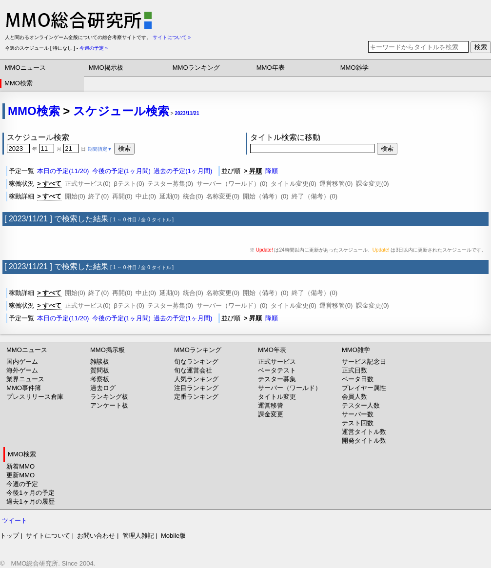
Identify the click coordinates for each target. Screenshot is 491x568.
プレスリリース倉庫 (34, 396)
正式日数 (354, 370)
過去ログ (103, 388)
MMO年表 (270, 67)
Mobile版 (173, 535)
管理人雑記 (138, 535)
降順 (271, 171)
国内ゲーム (22, 361)
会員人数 (354, 396)
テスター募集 (277, 379)
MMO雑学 (354, 67)
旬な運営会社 (193, 370)
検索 (480, 47)
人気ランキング (196, 379)
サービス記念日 (364, 361)
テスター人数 (361, 405)
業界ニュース (25, 379)
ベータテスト (277, 370)
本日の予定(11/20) (63, 171)
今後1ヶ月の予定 (30, 492)
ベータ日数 (357, 379)
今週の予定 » (93, 48)
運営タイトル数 (364, 431)
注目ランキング (196, 388)
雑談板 (99, 361)
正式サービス (277, 361)
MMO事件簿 (23, 388)
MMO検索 (18, 83)
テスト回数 (357, 423)
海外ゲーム (22, 370)
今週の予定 (22, 484)
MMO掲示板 (106, 67)
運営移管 (270, 405)
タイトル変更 (277, 396)
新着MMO (20, 466)
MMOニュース (25, 67)
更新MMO (20, 475)
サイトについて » (172, 37)
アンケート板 (109, 405)
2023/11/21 (187, 113)
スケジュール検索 (121, 111)
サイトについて (48, 535)
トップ (9, 535)
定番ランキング (196, 396)
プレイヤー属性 (364, 388)
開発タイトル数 (364, 440)
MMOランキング (196, 67)
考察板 (99, 379)
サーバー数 (357, 414)
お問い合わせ (96, 535)
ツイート (14, 520)
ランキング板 (109, 396)
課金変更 (270, 414)
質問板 (99, 370)
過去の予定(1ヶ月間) (183, 171)
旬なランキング (196, 361)
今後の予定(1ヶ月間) (121, 171)
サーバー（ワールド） (289, 388)
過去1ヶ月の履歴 (30, 501)
